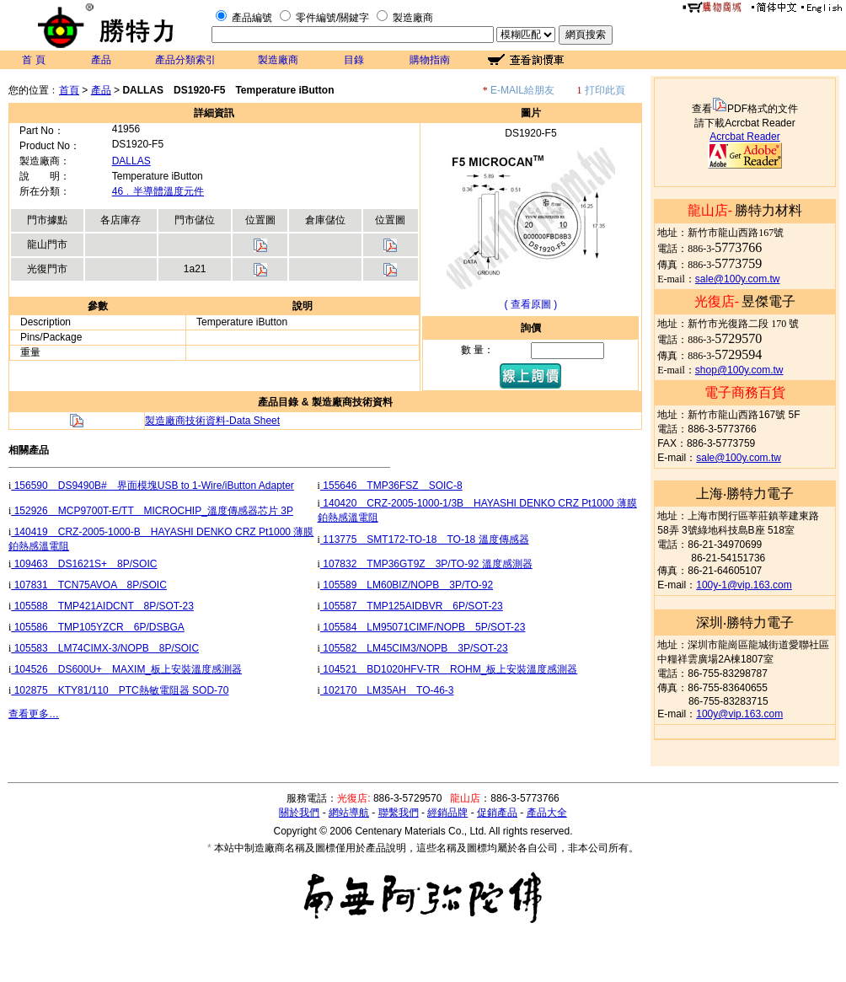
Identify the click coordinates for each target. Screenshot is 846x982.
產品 (101, 60)
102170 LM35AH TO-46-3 (387, 690)
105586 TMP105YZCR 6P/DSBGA (97, 627)
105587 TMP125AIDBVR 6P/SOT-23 (411, 606)
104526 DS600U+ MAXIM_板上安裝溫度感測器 (126, 669)
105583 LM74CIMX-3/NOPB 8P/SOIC (105, 648)
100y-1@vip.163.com (744, 585)
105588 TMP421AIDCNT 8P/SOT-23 (102, 606)
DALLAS (131, 161)
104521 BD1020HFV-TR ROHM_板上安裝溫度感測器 (448, 669)
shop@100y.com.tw (739, 370)
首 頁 (33, 60)
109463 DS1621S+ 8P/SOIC (84, 564)
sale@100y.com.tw (737, 279)
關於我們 (299, 812)
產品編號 (252, 18)
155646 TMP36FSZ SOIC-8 (391, 485)
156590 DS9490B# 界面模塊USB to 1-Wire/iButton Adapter (152, 485)
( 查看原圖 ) (531, 304)
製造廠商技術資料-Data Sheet (212, 421)
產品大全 (547, 812)
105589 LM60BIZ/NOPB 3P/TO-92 (406, 585)
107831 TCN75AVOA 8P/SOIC (89, 585)
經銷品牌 (447, 812)
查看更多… (33, 714)
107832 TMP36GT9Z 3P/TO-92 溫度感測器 (426, 564)
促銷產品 (497, 812)
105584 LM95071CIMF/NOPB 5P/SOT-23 (422, 627)
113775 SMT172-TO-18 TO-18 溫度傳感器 (424, 539)
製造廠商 (413, 18)
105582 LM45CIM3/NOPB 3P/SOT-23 (414, 648)
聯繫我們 (398, 812)
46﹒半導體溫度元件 (158, 191)
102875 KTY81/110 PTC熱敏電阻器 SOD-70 (119, 690)
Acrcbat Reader (744, 136)
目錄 (354, 60)
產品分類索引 (185, 60)
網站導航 (349, 812)
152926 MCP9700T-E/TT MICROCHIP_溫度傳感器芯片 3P (152, 511)
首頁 (69, 90)
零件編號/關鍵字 (332, 18)
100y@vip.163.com (739, 714)
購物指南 (430, 60)
